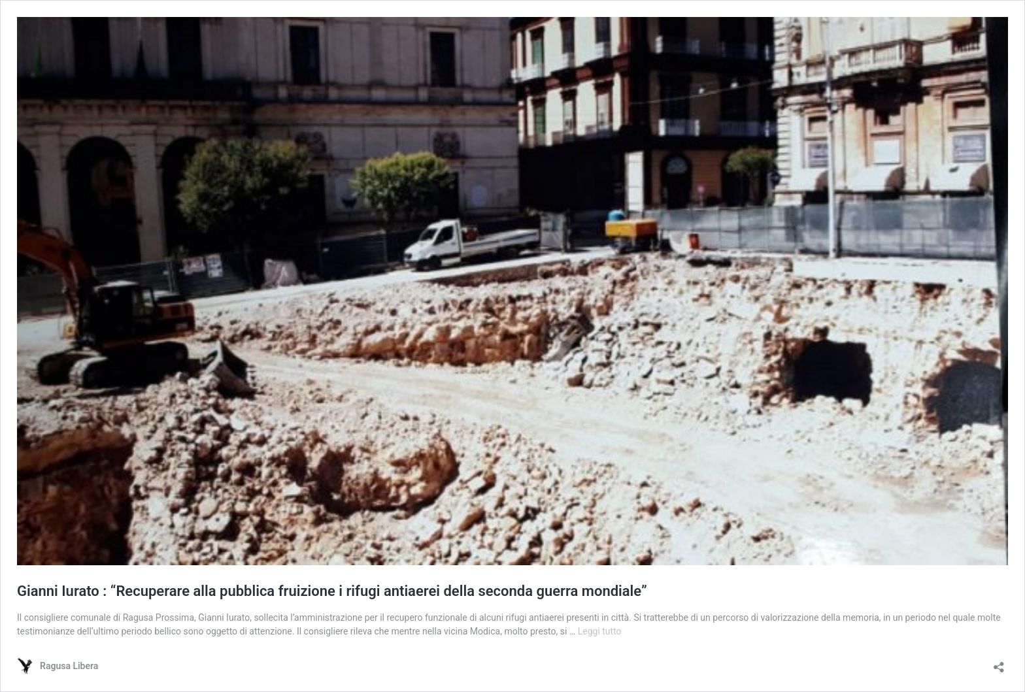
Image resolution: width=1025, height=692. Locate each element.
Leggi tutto (600, 631)
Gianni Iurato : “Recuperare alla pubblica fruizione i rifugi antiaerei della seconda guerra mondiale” (332, 591)
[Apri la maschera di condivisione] (999, 663)
